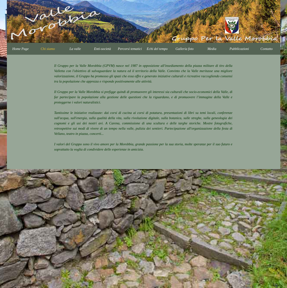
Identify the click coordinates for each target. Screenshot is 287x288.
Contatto (266, 49)
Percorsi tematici (130, 49)
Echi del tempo (157, 49)
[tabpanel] (143, 110)
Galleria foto (184, 49)
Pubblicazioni (239, 49)
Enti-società (102, 49)
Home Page (20, 49)
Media (211, 49)
